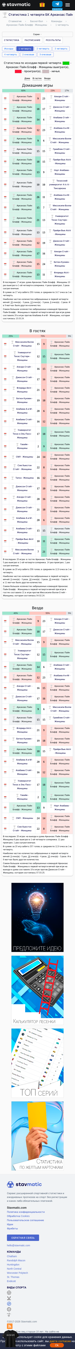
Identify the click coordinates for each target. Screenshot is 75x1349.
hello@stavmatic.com (18, 1245)
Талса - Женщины (22, 477)
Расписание (32, 40)
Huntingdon (13, 1264)
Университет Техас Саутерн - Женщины (60, 220)
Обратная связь (23, 1237)
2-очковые (28, 54)
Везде (47, 78)
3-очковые (45, 54)
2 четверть (43, 48)
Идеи (10, 1224)
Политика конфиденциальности (26, 1211)
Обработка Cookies (18, 1216)
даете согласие (60, 1341)
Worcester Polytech (17, 1272)
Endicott (11, 1281)
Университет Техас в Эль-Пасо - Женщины (22, 434)
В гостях (37, 78)
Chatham (12, 1256)
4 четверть (10, 54)
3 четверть (61, 48)
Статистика (11, 40)
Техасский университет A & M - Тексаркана (59, 184)
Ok (57, 1345)
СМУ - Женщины (22, 456)
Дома (27, 78)
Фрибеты (12, 1228)
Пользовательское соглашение (25, 1220)
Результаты (53, 40)
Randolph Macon (16, 1260)
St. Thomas (13, 1276)
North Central (14, 1268)
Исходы (8, 48)
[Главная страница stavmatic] (16, 4)
